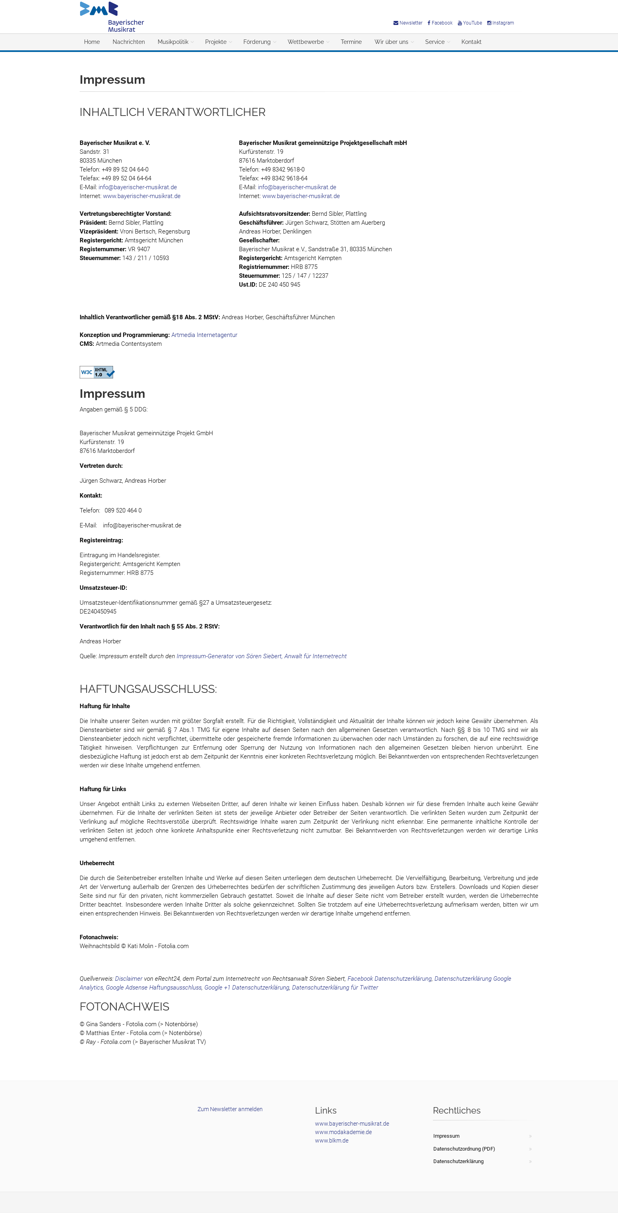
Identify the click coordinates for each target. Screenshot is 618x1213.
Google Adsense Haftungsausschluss (154, 987)
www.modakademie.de (343, 1132)
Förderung (257, 42)
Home (92, 42)
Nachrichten (129, 42)
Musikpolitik (173, 42)
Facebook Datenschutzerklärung (390, 978)
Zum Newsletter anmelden (230, 1109)
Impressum (446, 1136)
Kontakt (471, 42)
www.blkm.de (331, 1140)
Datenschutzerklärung (458, 1161)
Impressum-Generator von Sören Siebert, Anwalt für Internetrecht (262, 656)
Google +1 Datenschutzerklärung (246, 987)
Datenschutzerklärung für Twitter (335, 987)
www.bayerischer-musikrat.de (142, 196)
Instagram (500, 23)
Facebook (440, 23)
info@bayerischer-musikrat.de (138, 187)
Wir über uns (391, 42)
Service (435, 42)
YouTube (470, 23)
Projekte (216, 42)
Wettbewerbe (306, 42)
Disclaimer (128, 978)
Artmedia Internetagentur (204, 335)
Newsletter (407, 23)
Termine (351, 42)
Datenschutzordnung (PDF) (464, 1149)
